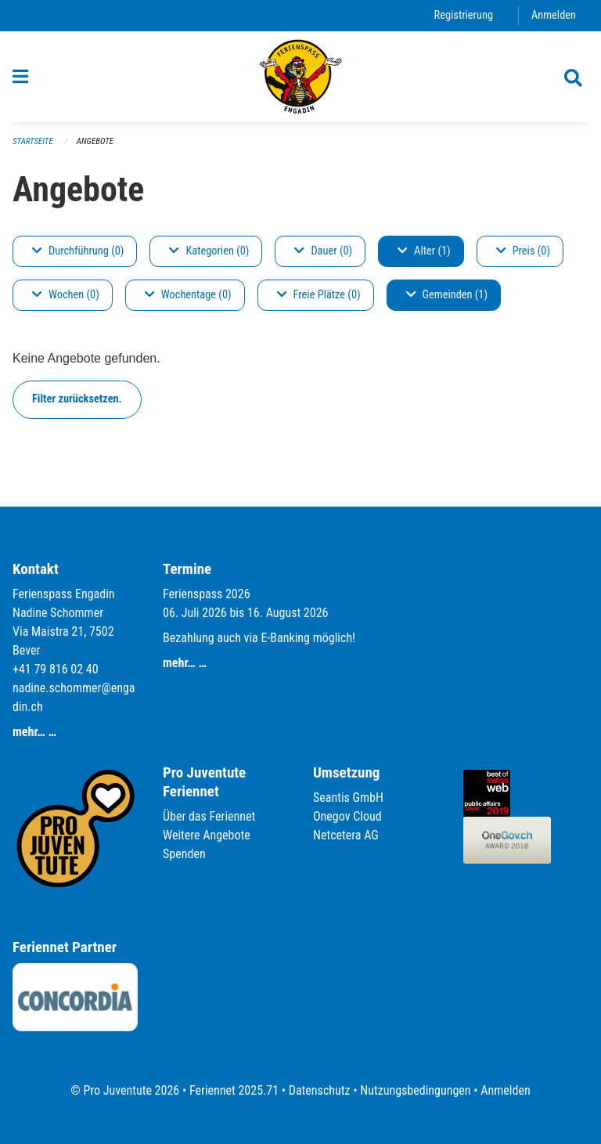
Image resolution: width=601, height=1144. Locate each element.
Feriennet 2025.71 (234, 1090)
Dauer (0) (323, 251)
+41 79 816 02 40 (56, 669)
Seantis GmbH (348, 797)
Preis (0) (523, 251)
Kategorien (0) (209, 251)
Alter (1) (424, 251)
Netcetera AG (346, 835)
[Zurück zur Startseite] (301, 76)
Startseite (33, 141)
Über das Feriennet (209, 816)
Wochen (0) (65, 294)
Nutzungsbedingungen (415, 1090)
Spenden (184, 853)
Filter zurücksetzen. (77, 399)
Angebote (95, 141)
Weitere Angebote (206, 835)
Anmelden (553, 15)
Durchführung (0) (78, 251)
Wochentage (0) (188, 294)
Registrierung (463, 15)
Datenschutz (320, 1090)
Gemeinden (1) (447, 294)
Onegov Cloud (347, 816)
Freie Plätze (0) (319, 294)
